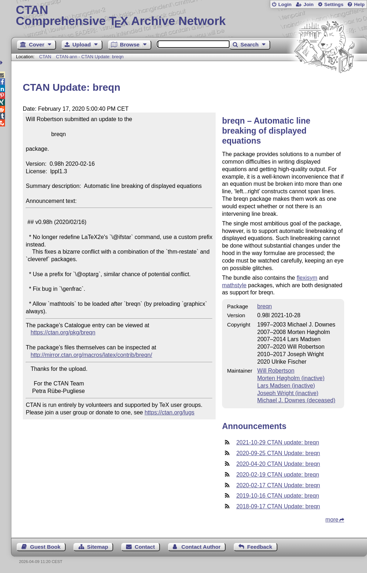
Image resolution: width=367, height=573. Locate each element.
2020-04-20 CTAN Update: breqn (278, 464)
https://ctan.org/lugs (170, 412)
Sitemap (97, 547)
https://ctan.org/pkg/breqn (63, 332)
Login (284, 4)
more (332, 520)
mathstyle (234, 285)
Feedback (259, 547)
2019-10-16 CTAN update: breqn (277, 496)
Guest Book (45, 547)
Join (308, 4)
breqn (264, 306)
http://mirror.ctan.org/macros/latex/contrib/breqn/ (91, 355)
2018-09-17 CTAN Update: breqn (278, 506)
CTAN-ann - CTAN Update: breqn (90, 56)
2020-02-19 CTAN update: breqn (277, 475)
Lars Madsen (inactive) (286, 386)
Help (359, 4)
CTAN (45, 56)
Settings (333, 4)
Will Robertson (276, 371)
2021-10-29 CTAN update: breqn (277, 442)
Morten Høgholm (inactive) (291, 378)
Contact (145, 547)
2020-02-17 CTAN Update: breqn (278, 485)
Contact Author (201, 547)
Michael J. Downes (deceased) (296, 400)
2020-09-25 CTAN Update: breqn (278, 453)
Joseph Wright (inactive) (287, 393)
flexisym (307, 278)
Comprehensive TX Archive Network (189, 16)
